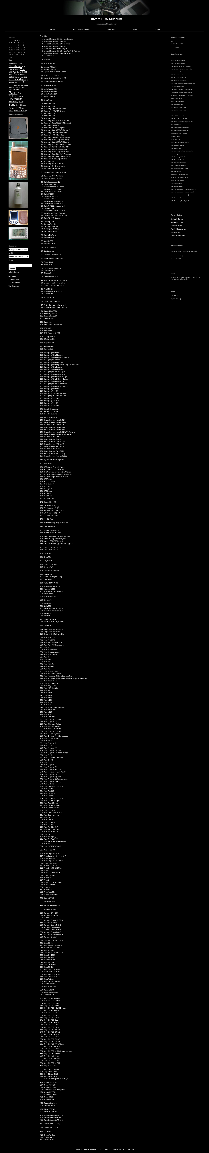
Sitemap (157, 29)
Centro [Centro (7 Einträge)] (17, 70)
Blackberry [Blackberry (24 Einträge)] (15, 66)
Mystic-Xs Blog (176, 299)
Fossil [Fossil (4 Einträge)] (24, 74)
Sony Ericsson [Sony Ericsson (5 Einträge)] (21, 105)
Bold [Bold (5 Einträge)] (23, 66)
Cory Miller (130, 1149)
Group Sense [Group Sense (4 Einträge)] (19, 77)
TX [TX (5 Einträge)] (23, 108)
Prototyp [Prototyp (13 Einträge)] (13, 96)
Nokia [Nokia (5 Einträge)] (17, 89)
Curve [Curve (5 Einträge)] (19, 72)
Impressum (111, 29)
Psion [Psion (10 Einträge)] (20, 96)
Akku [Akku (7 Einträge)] (21, 64)
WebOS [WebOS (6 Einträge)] (17, 111)
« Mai (10, 57)
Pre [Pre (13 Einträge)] (19, 93)
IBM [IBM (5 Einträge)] (15, 85)
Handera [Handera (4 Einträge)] (11, 80)
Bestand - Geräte (177, 219)
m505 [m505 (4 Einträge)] (16, 87)
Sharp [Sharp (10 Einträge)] (21, 101)
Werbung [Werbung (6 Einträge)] (23, 111)
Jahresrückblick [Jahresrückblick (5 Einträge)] (22, 85)
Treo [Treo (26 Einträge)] (19, 107)
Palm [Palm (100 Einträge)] (13, 92)
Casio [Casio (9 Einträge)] (11, 69)
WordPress (104, 1149)
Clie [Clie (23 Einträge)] (22, 69)
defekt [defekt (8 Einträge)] (24, 72)
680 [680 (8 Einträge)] (10, 63)
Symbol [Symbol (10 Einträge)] (12, 108)
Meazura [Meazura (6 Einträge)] (22, 88)
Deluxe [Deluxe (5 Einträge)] (11, 74)
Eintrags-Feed (14, 279)
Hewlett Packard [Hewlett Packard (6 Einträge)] (15, 82)
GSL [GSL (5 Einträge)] (25, 77)
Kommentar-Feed (15, 283)
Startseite (52, 29)
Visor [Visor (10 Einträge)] (11, 111)
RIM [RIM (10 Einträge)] (20, 99)
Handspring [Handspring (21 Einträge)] (21, 79)
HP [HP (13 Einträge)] (23, 82)
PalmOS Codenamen (178, 229)
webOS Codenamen (178, 236)
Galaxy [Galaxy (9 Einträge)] (12, 77)
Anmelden (12, 276)
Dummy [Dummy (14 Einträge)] (18, 74)
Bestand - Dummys (177, 222)
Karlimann (174, 295)
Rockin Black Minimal (116, 1149)
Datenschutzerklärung (81, 29)
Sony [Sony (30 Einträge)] (12, 104)
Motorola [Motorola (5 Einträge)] (12, 89)
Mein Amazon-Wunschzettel (180, 277)
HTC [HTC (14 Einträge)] (11, 85)
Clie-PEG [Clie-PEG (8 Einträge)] (12, 72)
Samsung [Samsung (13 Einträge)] (13, 101)
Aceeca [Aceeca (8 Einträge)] (15, 63)
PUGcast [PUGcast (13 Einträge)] (13, 99)
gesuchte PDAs (176, 226)
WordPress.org (14, 286)
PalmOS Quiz (175, 232)
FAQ (135, 29)
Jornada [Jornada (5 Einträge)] (11, 88)
